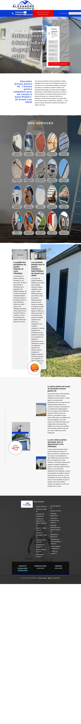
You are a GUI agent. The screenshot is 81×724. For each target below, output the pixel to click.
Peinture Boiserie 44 (55, 507)
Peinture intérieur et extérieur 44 (55, 547)
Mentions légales (42, 578)
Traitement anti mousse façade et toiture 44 (55, 541)
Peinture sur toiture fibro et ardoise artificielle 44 (41, 522)
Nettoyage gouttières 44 (54, 514)
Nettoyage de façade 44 (40, 555)
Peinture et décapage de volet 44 (41, 535)
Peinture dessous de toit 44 (41, 550)
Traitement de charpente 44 (40, 515)
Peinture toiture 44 (41, 506)
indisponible (20, 12)
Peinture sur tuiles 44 (41, 510)
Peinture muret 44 (55, 511)
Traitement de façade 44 (40, 546)
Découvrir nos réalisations (43, 13)
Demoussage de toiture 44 (41, 541)
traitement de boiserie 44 (54, 535)
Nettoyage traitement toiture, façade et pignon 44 (55, 529)
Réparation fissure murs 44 (41, 529)
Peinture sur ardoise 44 (53, 552)
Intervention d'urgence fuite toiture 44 (54, 520)
